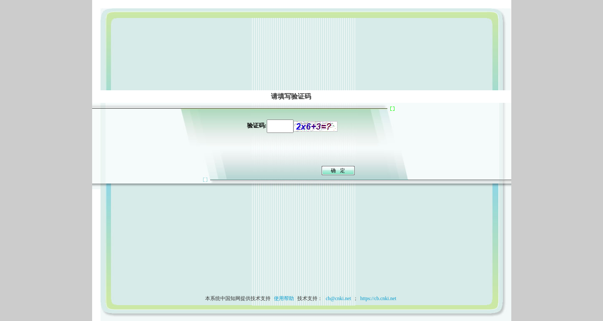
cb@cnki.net (338, 298)
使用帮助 (284, 298)
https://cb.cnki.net (378, 298)
